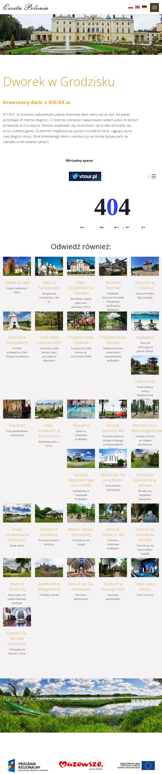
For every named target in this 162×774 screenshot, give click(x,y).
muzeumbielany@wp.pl (21, 744)
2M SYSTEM (25, 712)
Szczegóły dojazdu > (101, 735)
